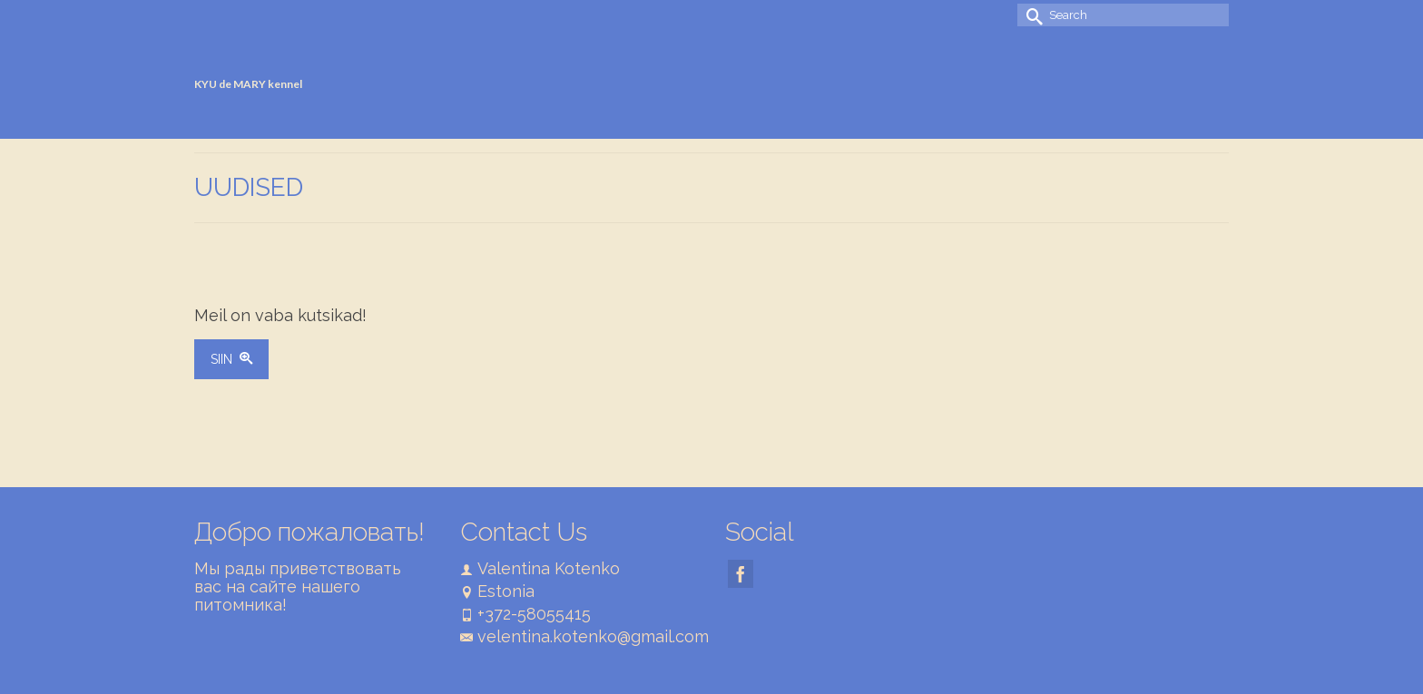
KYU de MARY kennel (248, 84)
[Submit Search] (1031, 15)
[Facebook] (740, 574)
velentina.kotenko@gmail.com (584, 636)
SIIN (231, 359)
